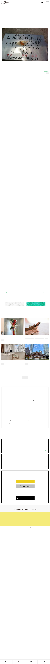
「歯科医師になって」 (13, 79)
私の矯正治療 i (44, 293)
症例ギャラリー (30, 516)
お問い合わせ (18, 522)
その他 (25, 377)
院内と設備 (29, 518)
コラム (17, 518)
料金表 (17, 520)
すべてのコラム (36, 304)
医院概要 (29, 521)
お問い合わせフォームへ (25, 498)
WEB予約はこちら (25, 481)
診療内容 (17, 516)
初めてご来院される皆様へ (21, 513)
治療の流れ (29, 513)
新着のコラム (14, 304)
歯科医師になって (7, 293)
